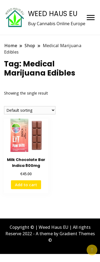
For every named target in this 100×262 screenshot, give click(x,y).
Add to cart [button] (26, 184)
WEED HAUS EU (52, 13)
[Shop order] (29, 110)
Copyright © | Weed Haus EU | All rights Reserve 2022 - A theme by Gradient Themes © (50, 233)
